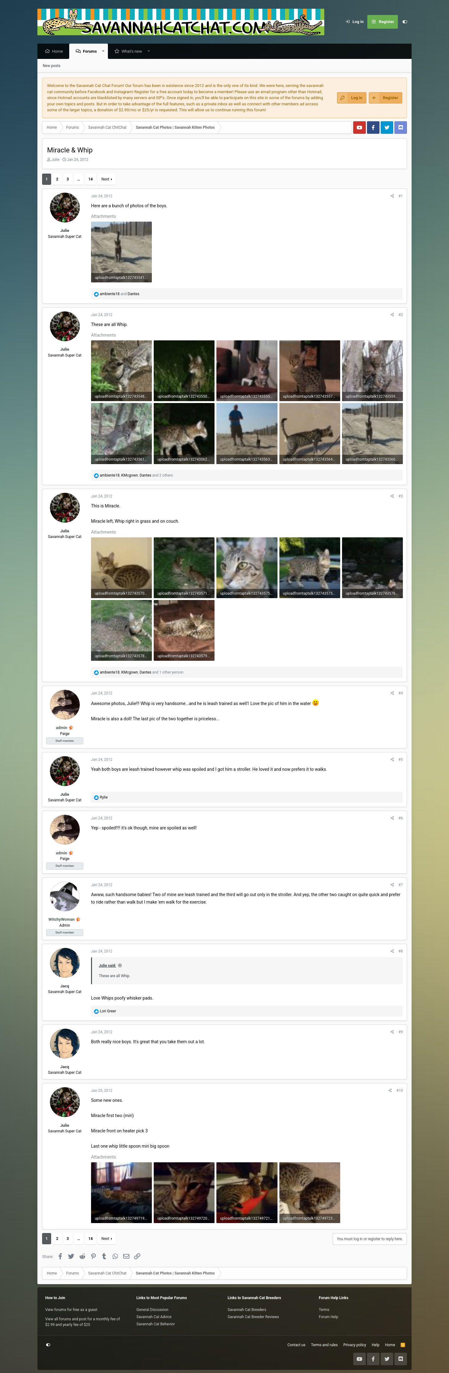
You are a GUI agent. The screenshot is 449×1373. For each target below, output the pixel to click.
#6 (400, 818)
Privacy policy (354, 1345)
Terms (324, 1310)
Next (105, 179)
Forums (91, 51)
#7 (400, 885)
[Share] (392, 196)
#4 (400, 693)
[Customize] (405, 22)
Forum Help (328, 1317)
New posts (51, 66)
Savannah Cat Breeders (247, 1310)
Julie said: (107, 966)
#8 (400, 951)
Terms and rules (324, 1345)
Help (375, 1345)
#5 (400, 760)
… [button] (78, 179)
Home (59, 51)
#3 (400, 496)
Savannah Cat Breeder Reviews (253, 1317)
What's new (133, 51)
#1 (400, 196)
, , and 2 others (136, 475)
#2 (400, 315)
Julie (55, 160)
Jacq (64, 986)
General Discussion (152, 1310)
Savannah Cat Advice (154, 1317)
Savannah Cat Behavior (156, 1324)
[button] (104, 51)
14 (91, 179)
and (119, 294)
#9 (400, 1032)
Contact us (296, 1345)
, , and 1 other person (141, 672)
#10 (399, 1091)
